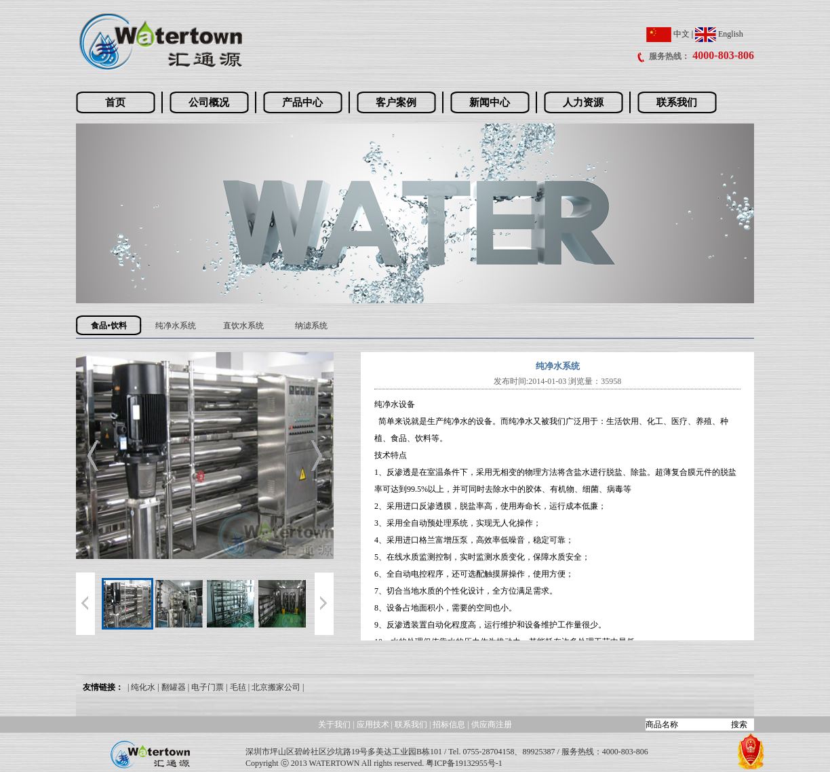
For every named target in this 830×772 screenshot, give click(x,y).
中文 (668, 34)
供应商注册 (491, 724)
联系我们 (676, 102)
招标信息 (450, 724)
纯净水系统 (175, 325)
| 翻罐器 (171, 687)
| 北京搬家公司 (274, 687)
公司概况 (209, 102)
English (719, 34)
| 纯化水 (141, 687)
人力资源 (583, 102)
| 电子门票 (206, 687)
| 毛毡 (235, 687)
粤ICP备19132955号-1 (464, 763)
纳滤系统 (311, 325)
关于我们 (334, 724)
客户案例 (396, 102)
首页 (115, 102)
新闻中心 (489, 102)
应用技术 (373, 724)
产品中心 (302, 102)
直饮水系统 (243, 325)
